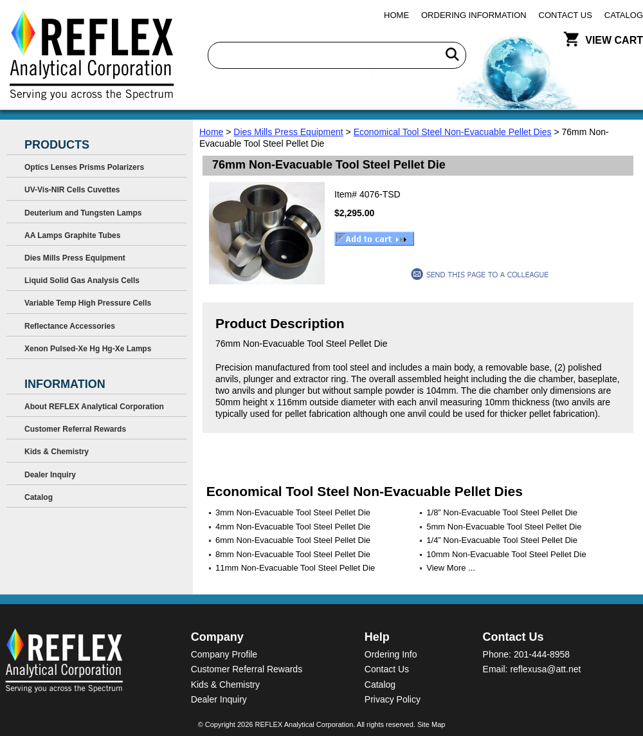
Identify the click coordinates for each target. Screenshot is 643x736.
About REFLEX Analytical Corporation (94, 406)
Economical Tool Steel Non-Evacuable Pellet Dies (453, 132)
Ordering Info (391, 654)
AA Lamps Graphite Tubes (72, 235)
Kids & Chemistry (56, 451)
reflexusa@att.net (545, 669)
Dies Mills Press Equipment (288, 132)
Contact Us (565, 15)
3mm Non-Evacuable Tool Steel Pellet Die (292, 512)
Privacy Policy (393, 699)
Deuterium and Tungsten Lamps (82, 212)
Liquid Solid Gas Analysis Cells (82, 280)
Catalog (623, 15)
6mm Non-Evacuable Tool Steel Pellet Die (292, 540)
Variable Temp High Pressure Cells (87, 303)
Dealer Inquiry (50, 474)
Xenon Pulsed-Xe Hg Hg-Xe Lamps (87, 348)
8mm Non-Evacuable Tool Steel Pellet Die (292, 554)
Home (396, 15)
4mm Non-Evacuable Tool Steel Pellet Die (292, 526)
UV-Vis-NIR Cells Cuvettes (72, 189)
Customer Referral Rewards (75, 429)
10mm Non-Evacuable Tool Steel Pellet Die (506, 554)
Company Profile (224, 654)
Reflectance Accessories (69, 326)
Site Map (431, 724)
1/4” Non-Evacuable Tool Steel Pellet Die (501, 540)
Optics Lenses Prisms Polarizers (84, 167)
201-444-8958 (542, 654)
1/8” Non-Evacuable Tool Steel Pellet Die (501, 512)
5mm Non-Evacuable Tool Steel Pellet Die (503, 526)
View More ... (450, 568)
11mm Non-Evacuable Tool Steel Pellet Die (295, 568)
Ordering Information (474, 15)
